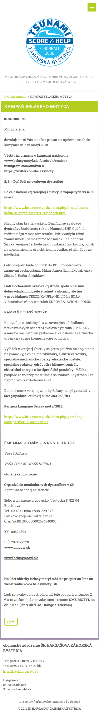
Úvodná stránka (15, 96)
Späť (11, 621)
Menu (92, 7)
